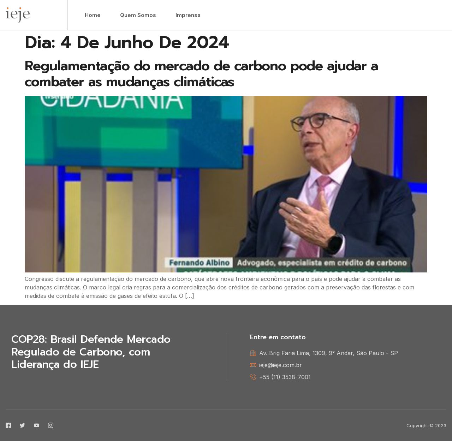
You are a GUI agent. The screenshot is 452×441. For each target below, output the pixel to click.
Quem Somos (138, 15)
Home (93, 15)
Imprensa (188, 15)
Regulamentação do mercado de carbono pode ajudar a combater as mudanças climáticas (201, 74)
